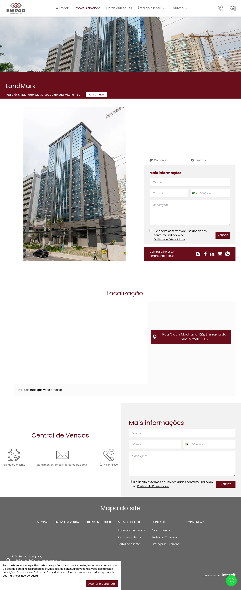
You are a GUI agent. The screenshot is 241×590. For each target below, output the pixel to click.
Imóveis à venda (87, 8)
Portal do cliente (129, 544)
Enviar (222, 235)
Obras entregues (119, 8)
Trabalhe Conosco (164, 537)
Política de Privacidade (169, 239)
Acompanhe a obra (131, 530)
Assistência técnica (131, 537)
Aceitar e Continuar (101, 583)
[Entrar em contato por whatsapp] (231, 580)
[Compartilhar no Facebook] (205, 254)
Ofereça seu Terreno (166, 544)
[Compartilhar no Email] (220, 253)
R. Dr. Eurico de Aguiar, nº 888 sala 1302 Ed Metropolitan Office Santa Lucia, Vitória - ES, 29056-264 (38, 560)
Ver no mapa (96, 95)
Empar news (195, 522)
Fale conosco (161, 530)
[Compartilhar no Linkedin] (212, 254)
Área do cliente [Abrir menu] (151, 8)
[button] (194, 193)
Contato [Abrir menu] (179, 8)
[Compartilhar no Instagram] (198, 254)
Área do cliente (129, 522)
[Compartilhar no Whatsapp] (227, 253)
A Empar (62, 8)
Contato (158, 522)
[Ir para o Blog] (232, 8)
